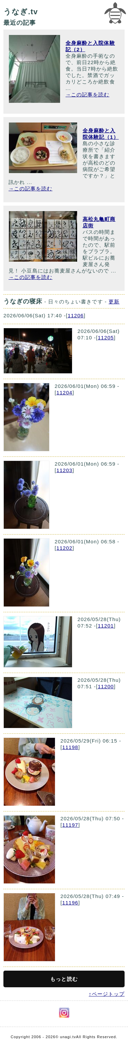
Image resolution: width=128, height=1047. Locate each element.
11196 (70, 902)
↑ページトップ (107, 994)
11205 (106, 337)
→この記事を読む (88, 94)
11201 (106, 626)
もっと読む (63, 979)
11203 (64, 470)
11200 (106, 686)
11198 (70, 747)
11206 (76, 315)
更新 (114, 301)
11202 (64, 548)
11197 (70, 825)
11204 (64, 392)
